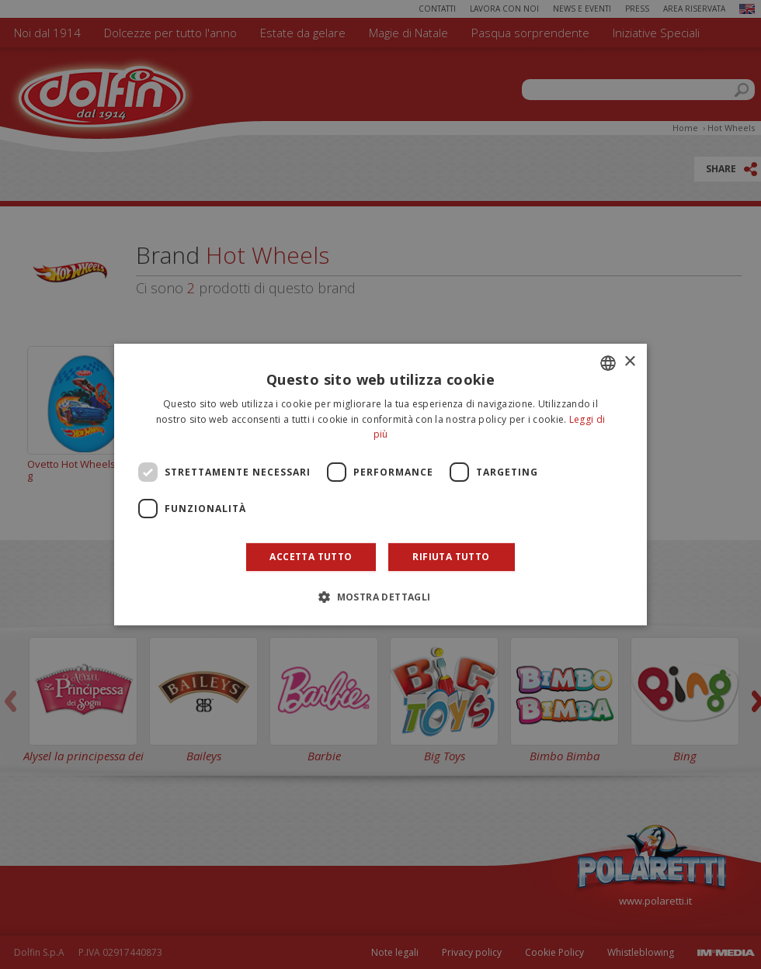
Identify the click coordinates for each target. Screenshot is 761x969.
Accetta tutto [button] (310, 556)
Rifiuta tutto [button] (450, 556)
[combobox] (608, 363)
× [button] (629, 362)
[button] (380, 596)
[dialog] (380, 485)
